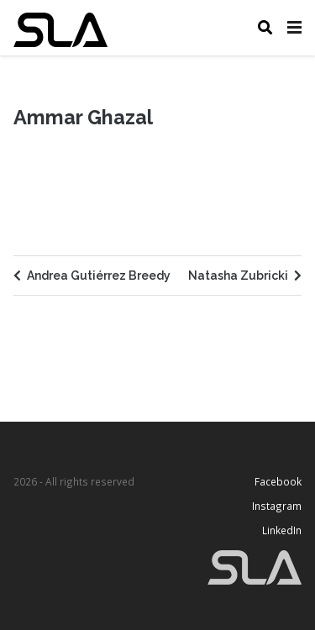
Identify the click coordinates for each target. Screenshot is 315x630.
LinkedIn (282, 530)
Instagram (274, 505)
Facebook (278, 481)
